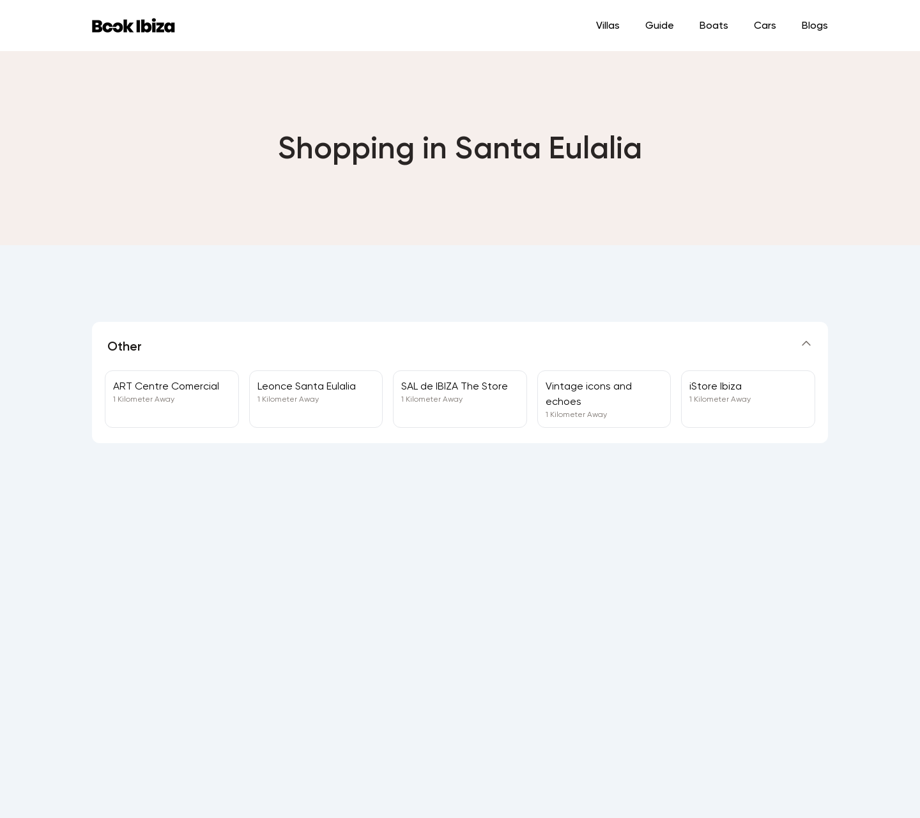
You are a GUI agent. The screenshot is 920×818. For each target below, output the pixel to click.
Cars (765, 25)
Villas (608, 25)
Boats (714, 25)
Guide (659, 25)
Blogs (815, 25)
